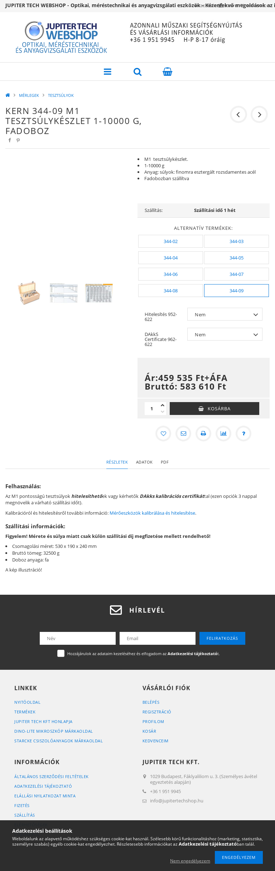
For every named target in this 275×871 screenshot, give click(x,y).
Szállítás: (154, 210)
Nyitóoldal (27, 702)
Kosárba (219, 408)
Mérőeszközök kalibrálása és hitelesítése (152, 513)
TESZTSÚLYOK (61, 95)
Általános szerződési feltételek (51, 776)
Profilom (153, 721)
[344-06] (170, 274)
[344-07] (236, 274)
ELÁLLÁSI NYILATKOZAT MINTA (45, 795)
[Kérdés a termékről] (243, 433)
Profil (218, 5)
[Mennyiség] (152, 408)
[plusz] (162, 405)
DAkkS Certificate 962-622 (161, 339)
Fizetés (22, 805)
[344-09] (236, 290)
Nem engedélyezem (190, 861)
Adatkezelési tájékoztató (43, 786)
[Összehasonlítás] (223, 433)
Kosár (149, 731)
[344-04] (170, 257)
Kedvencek (253, 5)
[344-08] (170, 290)
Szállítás (24, 815)
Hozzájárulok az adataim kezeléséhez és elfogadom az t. (143, 653)
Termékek (24, 711)
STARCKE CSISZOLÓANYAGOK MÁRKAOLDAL (58, 740)
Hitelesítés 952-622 (161, 316)
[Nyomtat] (203, 433)
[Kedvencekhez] (163, 433)
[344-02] (170, 241)
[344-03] (236, 241)
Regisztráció (157, 711)
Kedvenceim (156, 740)
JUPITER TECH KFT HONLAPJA (43, 721)
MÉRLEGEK (29, 95)
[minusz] (162, 412)
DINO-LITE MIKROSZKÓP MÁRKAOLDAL (53, 731)
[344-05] (236, 257)
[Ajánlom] (183, 433)
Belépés (187, 5)
